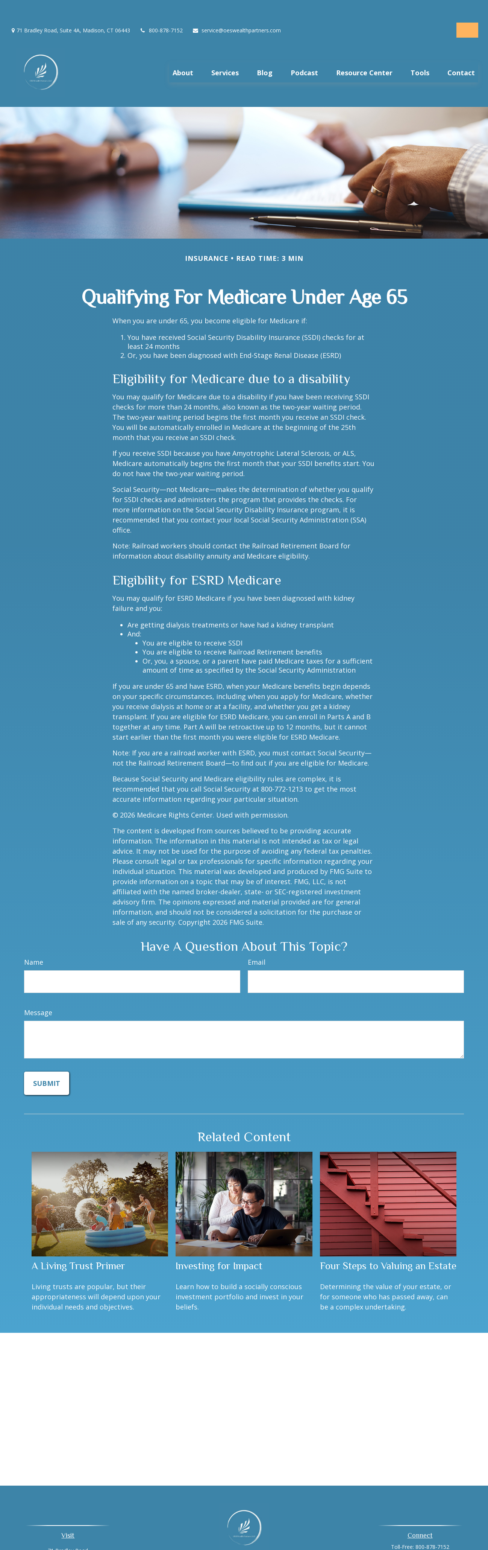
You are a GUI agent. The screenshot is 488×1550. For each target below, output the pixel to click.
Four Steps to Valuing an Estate (388, 1249)
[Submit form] (46, 1066)
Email (256, 944)
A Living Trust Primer (78, 1249)
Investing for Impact (219, 1249)
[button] (183, 52)
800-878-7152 (161, 7)
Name (33, 944)
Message (38, 995)
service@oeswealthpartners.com (236, 7)
